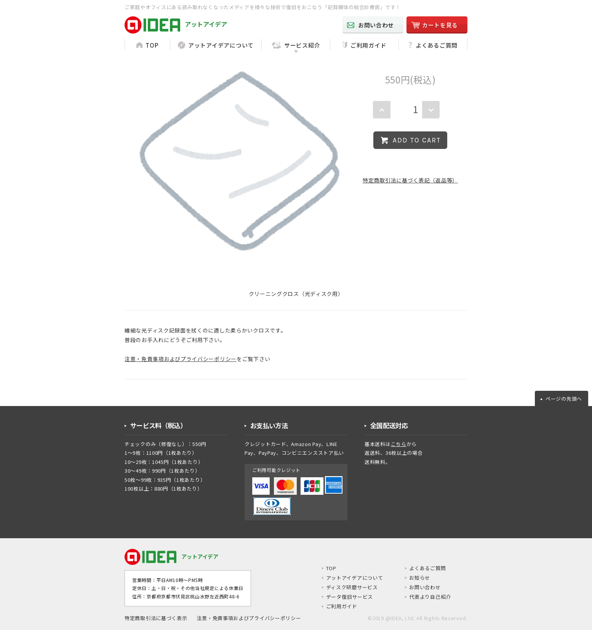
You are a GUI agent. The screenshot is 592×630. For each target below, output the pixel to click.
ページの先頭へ (564, 398)
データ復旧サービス (343, 597)
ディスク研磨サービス (346, 587)
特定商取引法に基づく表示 (156, 618)
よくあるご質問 (425, 568)
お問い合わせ (423, 587)
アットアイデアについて (348, 578)
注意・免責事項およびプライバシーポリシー (181, 359)
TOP (324, 568)
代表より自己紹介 (428, 597)
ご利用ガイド (335, 607)
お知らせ (417, 578)
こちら (398, 444)
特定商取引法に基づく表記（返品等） (410, 180)
